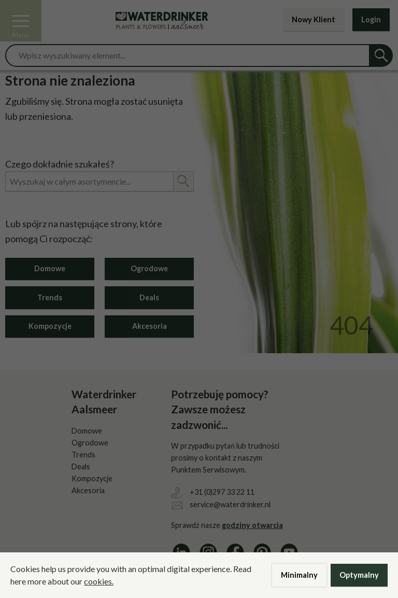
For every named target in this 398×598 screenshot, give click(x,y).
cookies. (98, 581)
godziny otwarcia (252, 525)
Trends (49, 297)
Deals (149, 297)
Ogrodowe (149, 268)
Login (371, 19)
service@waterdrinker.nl (230, 504)
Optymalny (359, 575)
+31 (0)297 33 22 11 (222, 492)
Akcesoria (149, 326)
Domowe (49, 268)
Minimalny (299, 575)
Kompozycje (50, 326)
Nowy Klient (313, 19)
